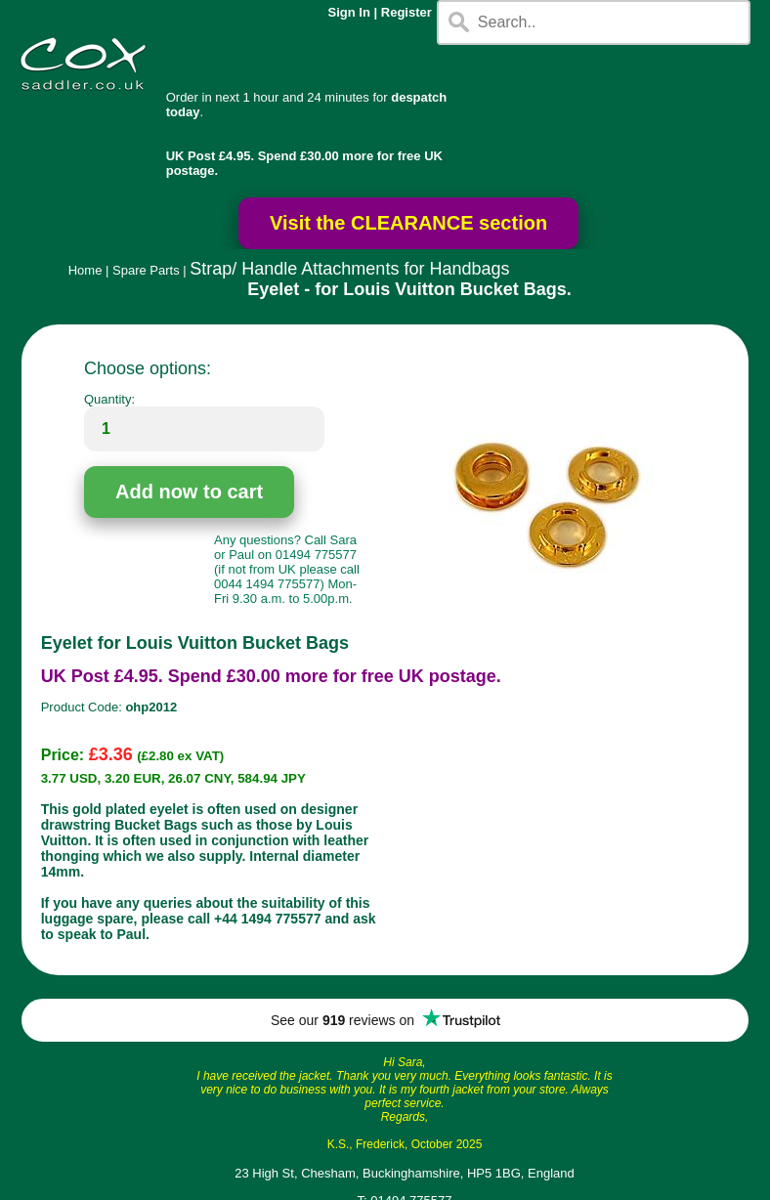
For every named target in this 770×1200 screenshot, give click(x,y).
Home (85, 270)
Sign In (349, 12)
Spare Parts (146, 270)
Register (406, 12)
